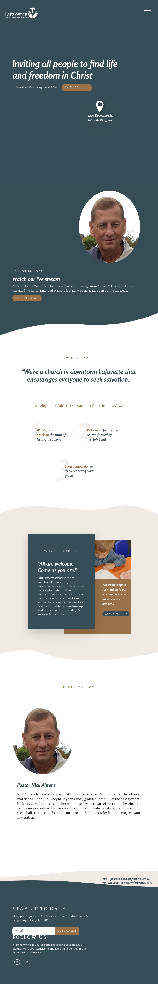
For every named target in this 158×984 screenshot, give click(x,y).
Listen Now (26, 298)
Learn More (115, 613)
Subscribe (67, 931)
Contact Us (76, 87)
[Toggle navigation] (147, 12)
